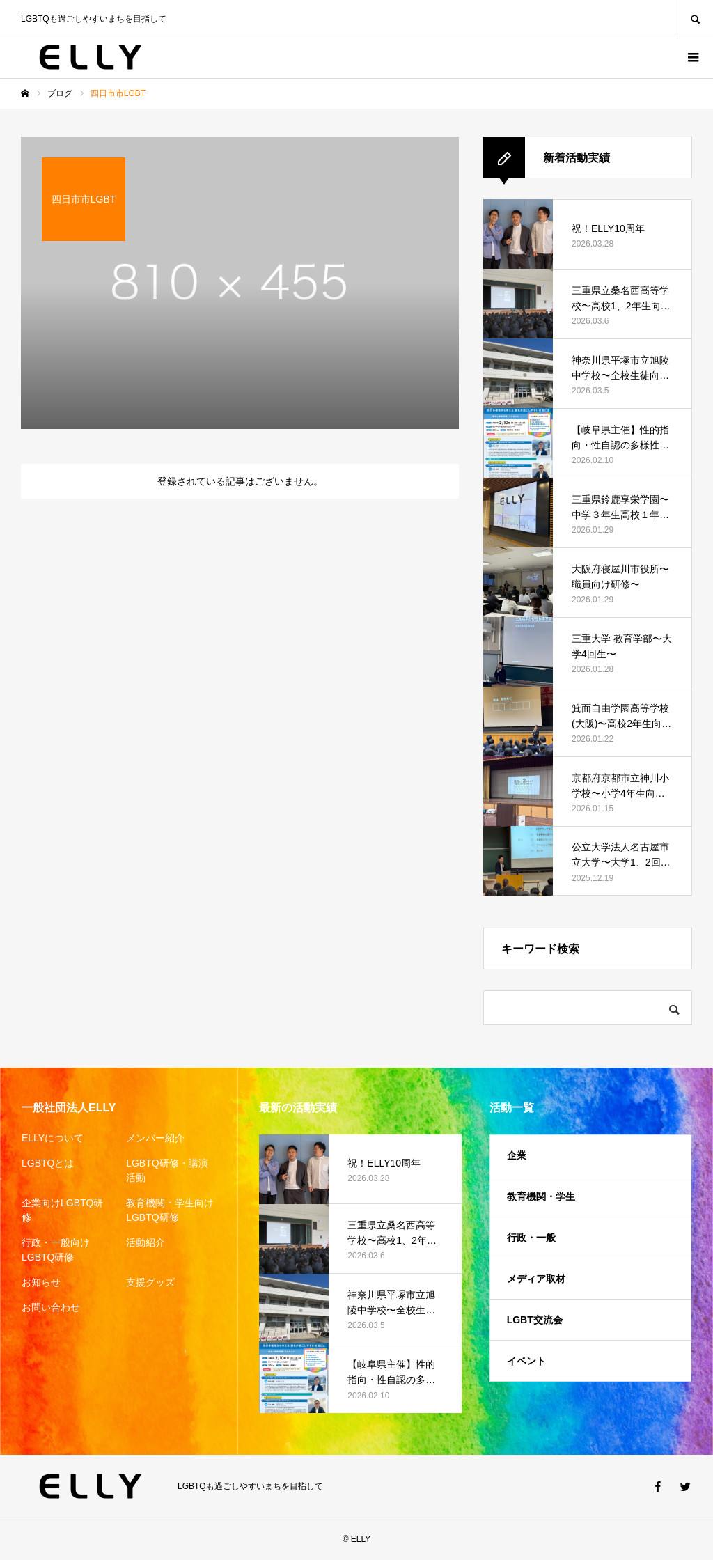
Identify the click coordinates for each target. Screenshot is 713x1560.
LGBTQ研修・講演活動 (166, 1170)
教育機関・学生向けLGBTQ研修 (170, 1210)
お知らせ (41, 1282)
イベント (526, 1360)
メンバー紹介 (155, 1138)
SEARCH (695, 18)
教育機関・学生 (541, 1196)
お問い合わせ (51, 1307)
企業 (516, 1155)
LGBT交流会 (535, 1319)
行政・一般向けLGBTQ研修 (56, 1250)
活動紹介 (145, 1242)
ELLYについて (53, 1138)
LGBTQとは (48, 1163)
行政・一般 (531, 1237)
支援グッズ (150, 1282)
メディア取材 (536, 1278)
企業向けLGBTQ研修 (62, 1210)
